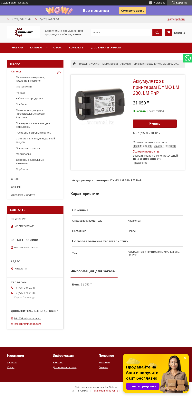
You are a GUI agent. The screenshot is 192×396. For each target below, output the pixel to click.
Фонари (20, 92)
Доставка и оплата (106, 47)
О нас (57, 47)
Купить (154, 123)
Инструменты (24, 86)
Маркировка (110, 63)
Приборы (21, 104)
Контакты (76, 47)
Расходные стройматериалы (33, 132)
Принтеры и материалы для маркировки (33, 125)
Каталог (36, 47)
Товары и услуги (89, 63)
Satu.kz (113, 387)
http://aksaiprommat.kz (27, 318)
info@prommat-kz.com (27, 323)
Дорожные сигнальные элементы (30, 161)
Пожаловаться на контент (106, 390)
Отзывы (16, 186)
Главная (17, 47)
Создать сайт (8, 2)
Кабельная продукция (29, 98)
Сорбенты (22, 169)
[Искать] (157, 32)
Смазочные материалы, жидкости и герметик (30, 79)
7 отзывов (159, 2)
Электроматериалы (28, 148)
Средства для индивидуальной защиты (35, 140)
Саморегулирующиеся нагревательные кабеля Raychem (30, 114)
